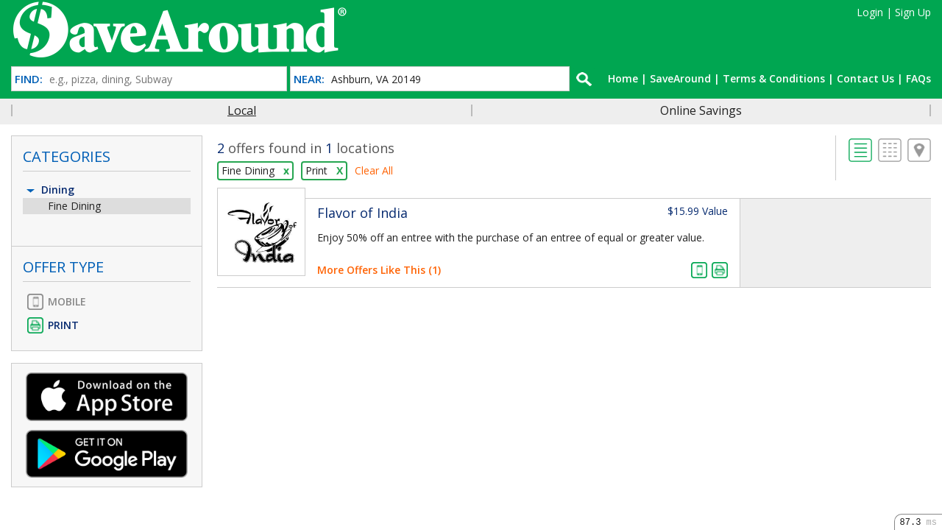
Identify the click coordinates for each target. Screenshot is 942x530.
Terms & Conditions (774, 78)
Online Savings (701, 110)
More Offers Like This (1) (379, 270)
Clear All (374, 170)
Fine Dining (74, 206)
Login (870, 12)
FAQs (918, 78)
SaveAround (680, 78)
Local (241, 110)
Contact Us (865, 78)
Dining (49, 190)
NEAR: (309, 79)
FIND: (29, 79)
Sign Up (913, 12)
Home (623, 78)
